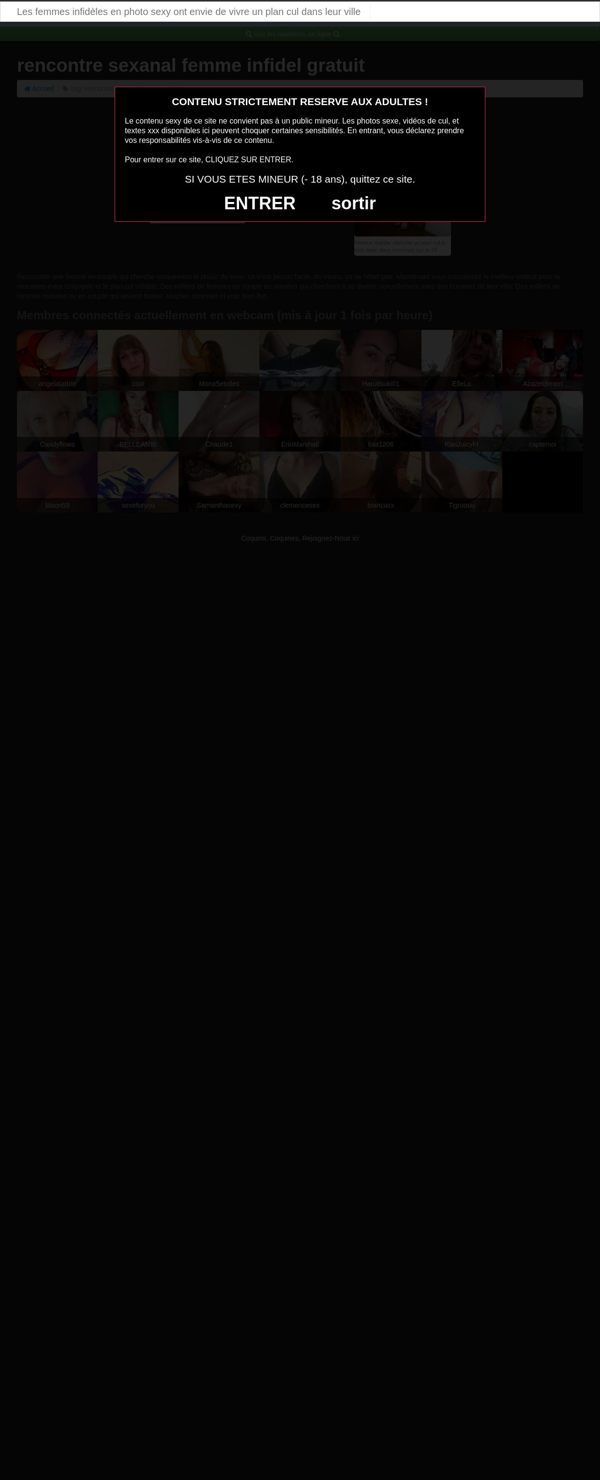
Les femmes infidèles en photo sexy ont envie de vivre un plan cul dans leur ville (188, 11)
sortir (353, 203)
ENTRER (260, 203)
